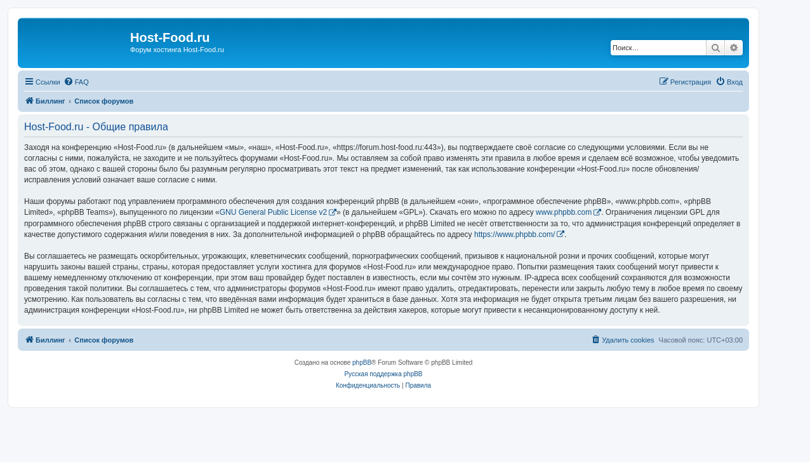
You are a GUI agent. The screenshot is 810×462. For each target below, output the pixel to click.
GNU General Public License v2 (273, 212)
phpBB (361, 362)
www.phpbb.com (564, 212)
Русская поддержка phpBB (383, 373)
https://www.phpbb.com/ (514, 234)
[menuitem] (76, 82)
